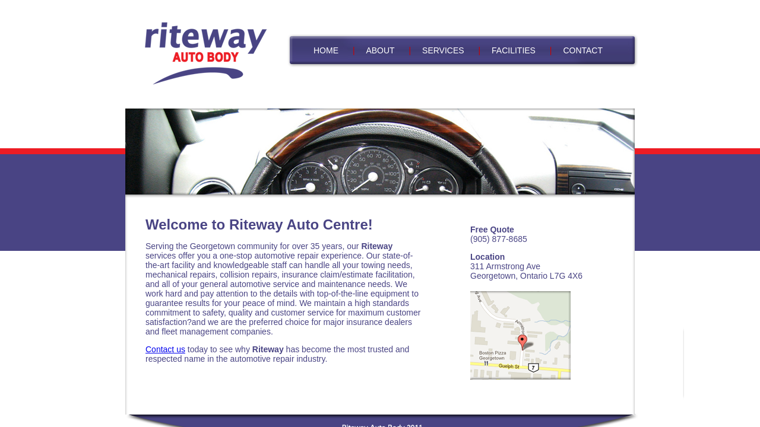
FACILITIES (514, 50)
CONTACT (583, 50)
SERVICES (443, 50)
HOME (326, 50)
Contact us (165, 349)
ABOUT (380, 50)
